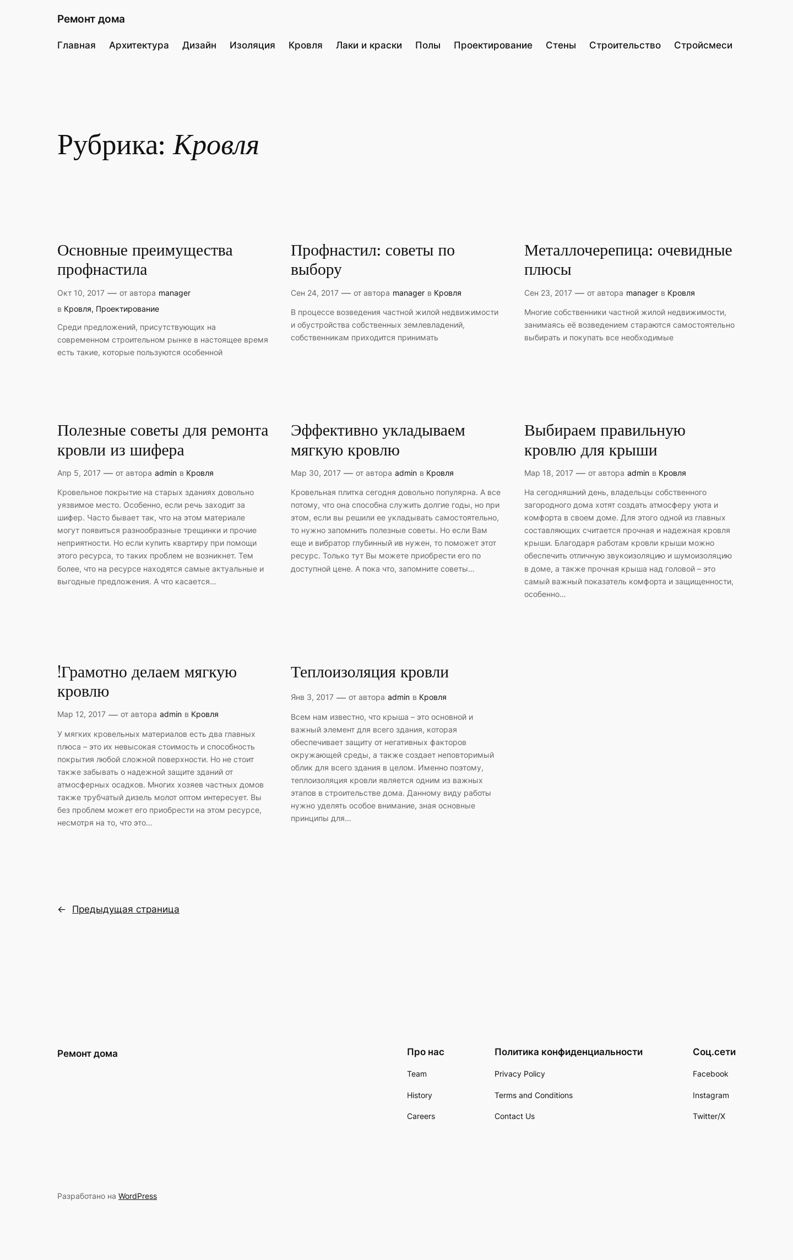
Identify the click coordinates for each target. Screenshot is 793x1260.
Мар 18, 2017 (548, 472)
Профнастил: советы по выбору (373, 260)
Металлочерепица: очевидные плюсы (628, 260)
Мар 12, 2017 (81, 714)
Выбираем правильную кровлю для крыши (605, 440)
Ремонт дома (91, 18)
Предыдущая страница (118, 909)
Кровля (77, 308)
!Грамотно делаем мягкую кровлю (147, 682)
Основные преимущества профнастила (145, 260)
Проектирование (127, 308)
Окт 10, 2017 (81, 292)
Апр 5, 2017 (79, 472)
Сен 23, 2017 (548, 292)
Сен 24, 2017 (315, 292)
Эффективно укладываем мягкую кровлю (378, 440)
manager (175, 292)
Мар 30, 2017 (316, 472)
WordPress (137, 1196)
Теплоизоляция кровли (370, 673)
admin (166, 472)
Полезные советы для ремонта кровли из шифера (162, 440)
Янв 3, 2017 (312, 697)
